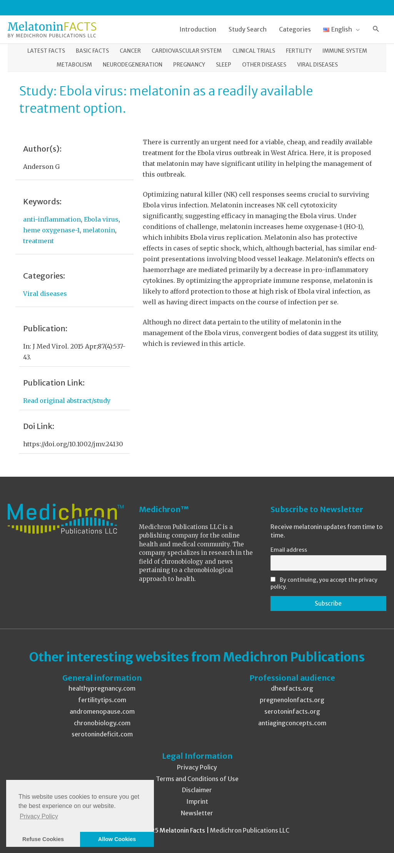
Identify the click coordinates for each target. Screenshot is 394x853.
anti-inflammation (52, 219)
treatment (38, 241)
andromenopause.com (102, 711)
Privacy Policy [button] (39, 816)
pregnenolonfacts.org (292, 700)
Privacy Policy (197, 767)
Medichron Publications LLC (249, 830)
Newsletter (197, 813)
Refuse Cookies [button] (43, 839)
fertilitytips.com (102, 700)
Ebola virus (101, 219)
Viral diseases (45, 293)
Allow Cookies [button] (117, 839)
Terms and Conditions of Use (197, 779)
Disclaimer (197, 790)
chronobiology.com (102, 723)
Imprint (197, 801)
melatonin (99, 230)
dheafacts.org (292, 688)
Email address (288, 549)
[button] (376, 30)
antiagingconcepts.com (292, 723)
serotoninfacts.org (292, 711)
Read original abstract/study (66, 400)
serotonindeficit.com (102, 734)
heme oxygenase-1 (51, 230)
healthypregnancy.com (101, 688)
